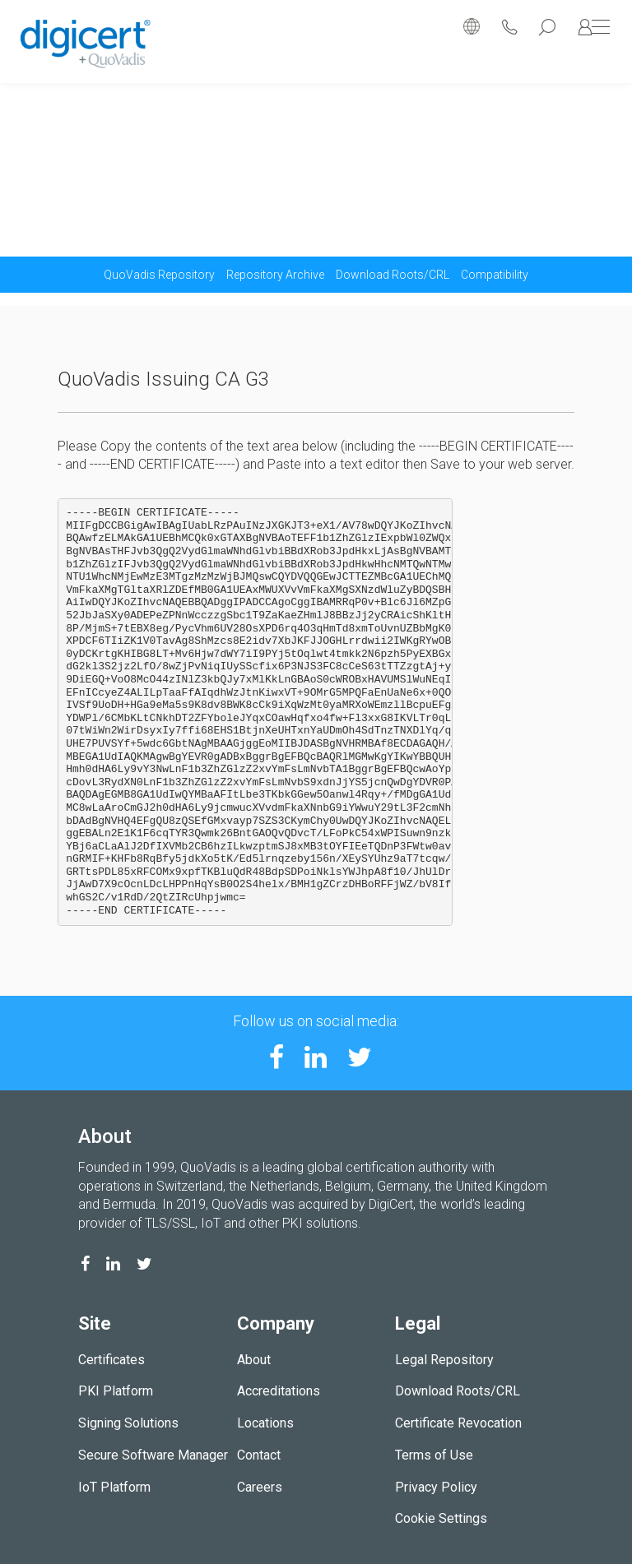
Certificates (111, 1359)
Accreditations (278, 1391)
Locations (265, 1423)
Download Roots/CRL (392, 274)
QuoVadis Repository (159, 274)
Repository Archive (275, 274)
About (254, 1359)
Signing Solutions (128, 1423)
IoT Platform (114, 1487)
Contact (259, 1455)
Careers (259, 1487)
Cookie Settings (441, 1518)
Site (94, 1323)
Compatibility (494, 274)
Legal (417, 1323)
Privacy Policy (436, 1487)
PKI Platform (115, 1391)
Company (275, 1323)
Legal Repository (444, 1359)
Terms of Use (434, 1455)
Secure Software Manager (153, 1455)
